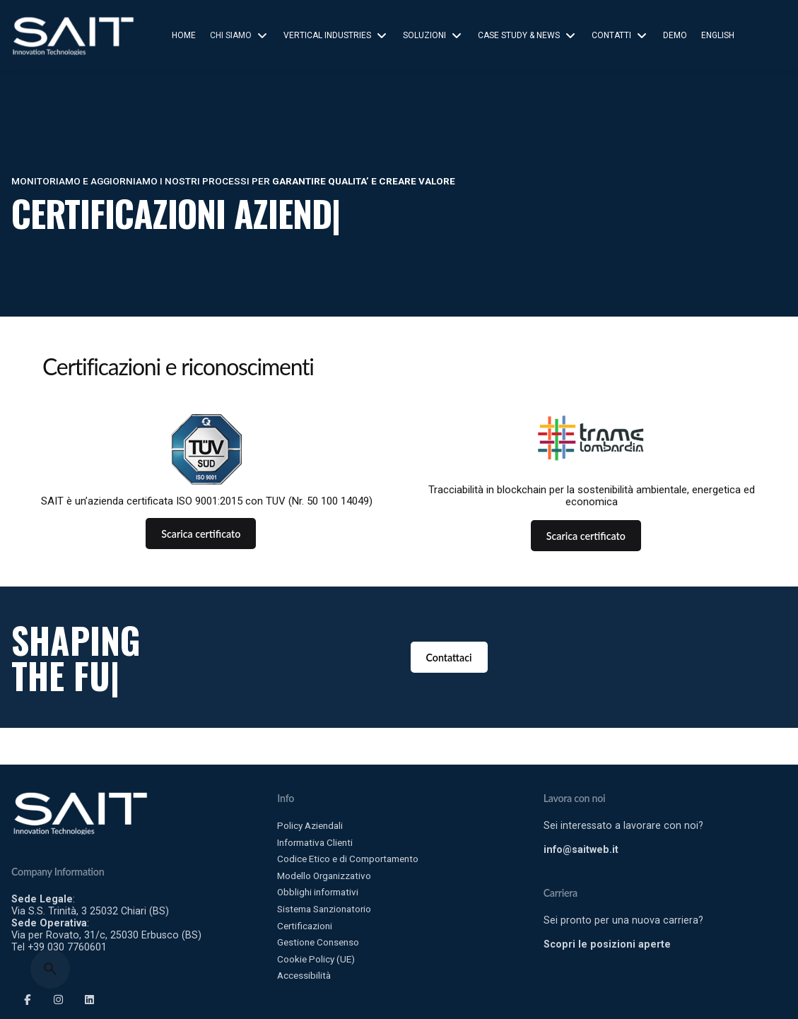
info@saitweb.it (581, 849)
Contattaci (449, 658)
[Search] (50, 969)
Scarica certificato (200, 534)
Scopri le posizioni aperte (607, 944)
